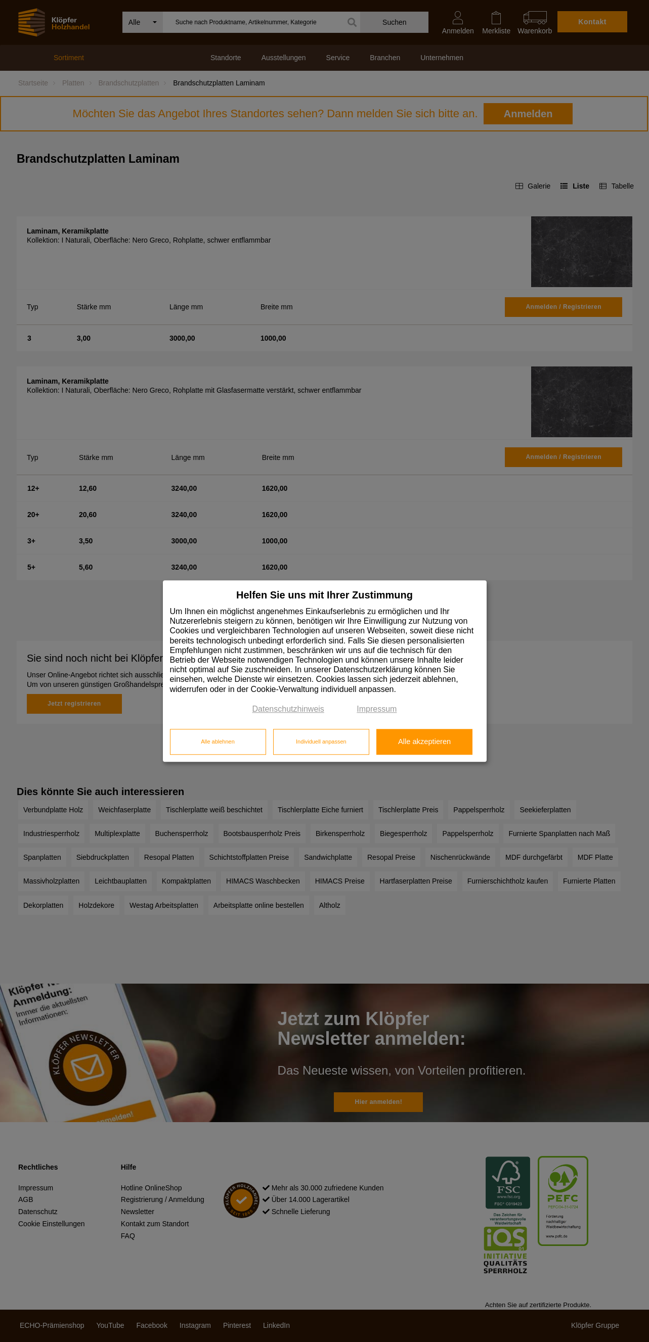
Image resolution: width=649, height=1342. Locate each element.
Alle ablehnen (218, 742)
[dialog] (325, 671)
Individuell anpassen (321, 742)
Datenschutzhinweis (288, 709)
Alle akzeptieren (424, 742)
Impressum (377, 709)
